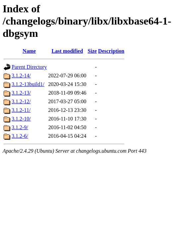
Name (29, 51)
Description (111, 51)
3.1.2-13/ (21, 93)
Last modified (67, 51)
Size (92, 51)
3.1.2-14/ (21, 75)
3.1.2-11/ (21, 110)
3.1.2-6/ (20, 136)
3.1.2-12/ (21, 101)
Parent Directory (29, 67)
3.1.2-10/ (21, 118)
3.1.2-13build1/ (28, 84)
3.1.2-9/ (20, 127)
